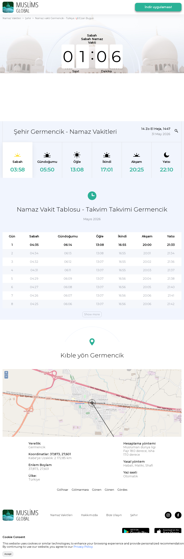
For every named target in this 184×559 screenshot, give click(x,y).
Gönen (96, 489)
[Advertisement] (92, 97)
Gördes (122, 489)
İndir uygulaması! (158, 7)
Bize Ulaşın (114, 515)
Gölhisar (62, 489)
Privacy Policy (83, 546)
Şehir (28, 18)
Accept (7, 554)
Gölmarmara (80, 489)
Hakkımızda (89, 515)
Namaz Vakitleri (12, 18)
